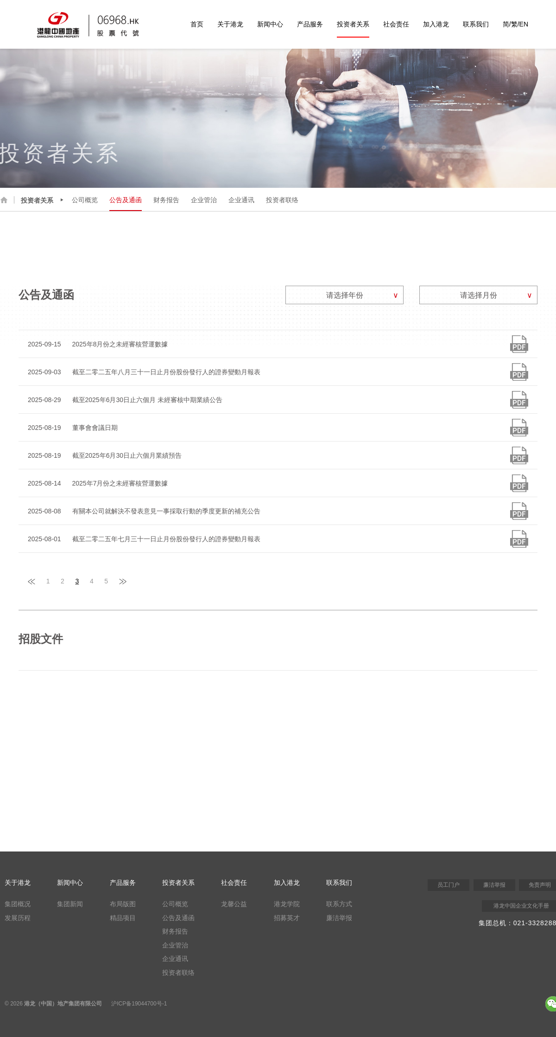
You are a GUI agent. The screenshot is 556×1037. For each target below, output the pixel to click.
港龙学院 (287, 904)
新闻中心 (270, 24)
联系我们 (476, 24)
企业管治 (204, 200)
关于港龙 (230, 24)
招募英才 (287, 918)
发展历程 (18, 918)
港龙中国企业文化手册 (521, 906)
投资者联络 (282, 200)
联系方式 (339, 904)
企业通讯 (241, 200)
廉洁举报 (339, 918)
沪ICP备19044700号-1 (139, 1003)
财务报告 (166, 200)
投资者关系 (353, 24)
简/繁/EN (515, 24)
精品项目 (123, 918)
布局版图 (123, 904)
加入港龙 (436, 24)
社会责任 (396, 24)
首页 (196, 24)
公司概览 (85, 200)
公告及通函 (125, 200)
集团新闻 (70, 904)
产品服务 (310, 24)
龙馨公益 (234, 904)
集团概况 (18, 904)
